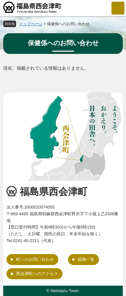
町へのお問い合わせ (35, 259)
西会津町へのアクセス (37, 273)
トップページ (31, 24)
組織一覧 (86, 259)
